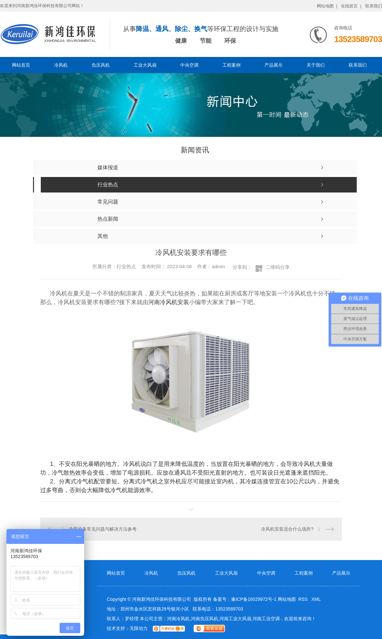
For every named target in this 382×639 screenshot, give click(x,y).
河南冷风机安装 (168, 302)
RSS (303, 599)
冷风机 (61, 65)
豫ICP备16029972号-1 (253, 599)
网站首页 (21, 65)
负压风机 (101, 65)
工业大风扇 (145, 65)
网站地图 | (327, 6)
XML (316, 599)
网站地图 (287, 599)
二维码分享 (277, 267)
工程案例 (231, 65)
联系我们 (373, 6)
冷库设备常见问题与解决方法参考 (103, 529)
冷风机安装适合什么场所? (287, 529)
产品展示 (273, 65)
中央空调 (189, 65)
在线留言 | (351, 6)
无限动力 (138, 628)
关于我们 (316, 65)
